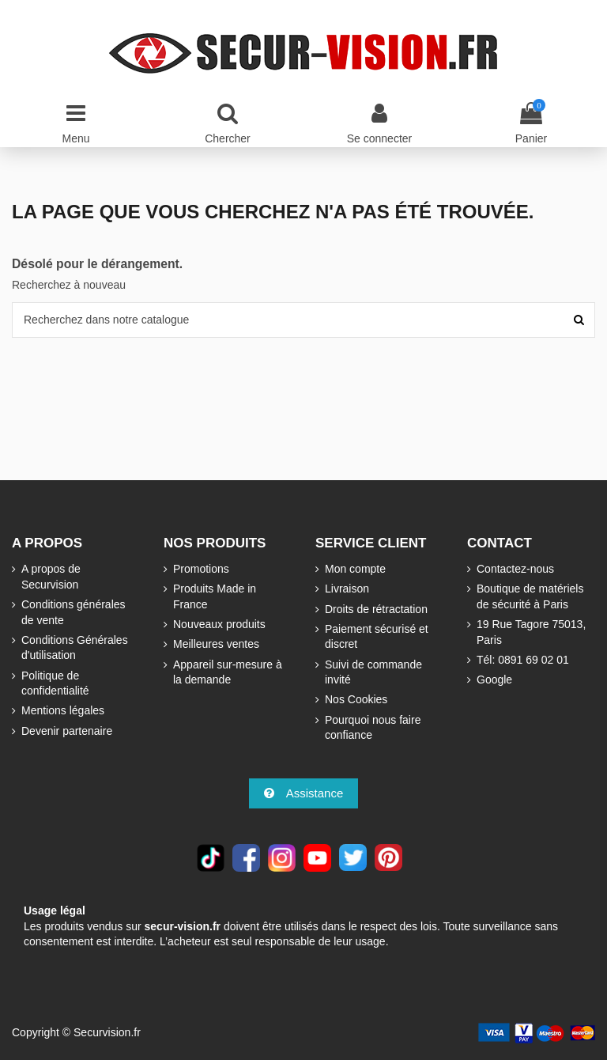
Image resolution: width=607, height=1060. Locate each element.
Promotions (201, 568)
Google (494, 679)
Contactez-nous (515, 568)
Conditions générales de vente (73, 612)
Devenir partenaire (66, 731)
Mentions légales (62, 710)
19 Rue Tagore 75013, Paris (531, 632)
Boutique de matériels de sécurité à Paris (530, 596)
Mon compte (355, 568)
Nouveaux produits (219, 624)
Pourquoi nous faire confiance (372, 728)
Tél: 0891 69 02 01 (523, 659)
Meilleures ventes (216, 644)
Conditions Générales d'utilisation (74, 648)
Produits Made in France (214, 596)
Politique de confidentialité (55, 683)
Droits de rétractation (376, 609)
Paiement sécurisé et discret (376, 637)
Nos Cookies (356, 699)
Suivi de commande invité (373, 672)
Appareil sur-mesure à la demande (227, 672)
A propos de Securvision (51, 576)
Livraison (347, 588)
